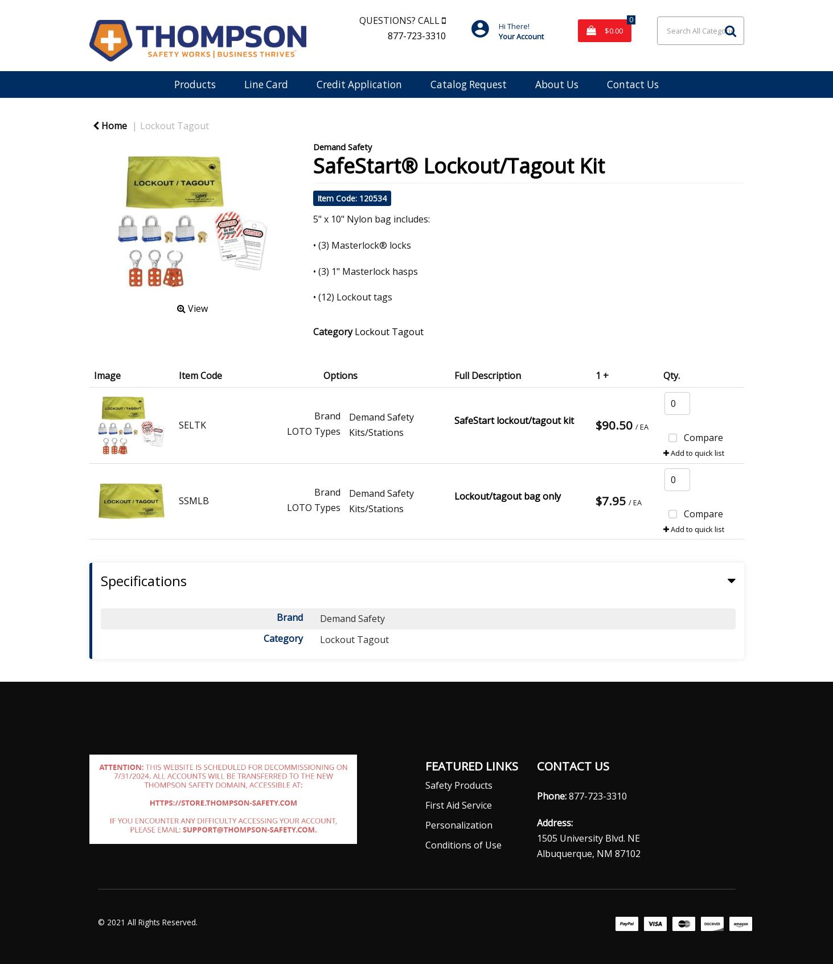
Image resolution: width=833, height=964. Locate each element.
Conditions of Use (463, 845)
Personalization (459, 825)
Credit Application (359, 84)
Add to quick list (693, 453)
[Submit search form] (730, 30)
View (192, 308)
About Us (556, 84)
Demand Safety (342, 147)
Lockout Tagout (174, 126)
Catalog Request (468, 84)
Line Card (266, 84)
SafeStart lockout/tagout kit (514, 420)
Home (110, 126)
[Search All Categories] (700, 31)
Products (195, 84)
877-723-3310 (417, 36)
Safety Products (459, 785)
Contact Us (633, 84)
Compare (693, 439)
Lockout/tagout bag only (507, 496)
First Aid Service (458, 805)
